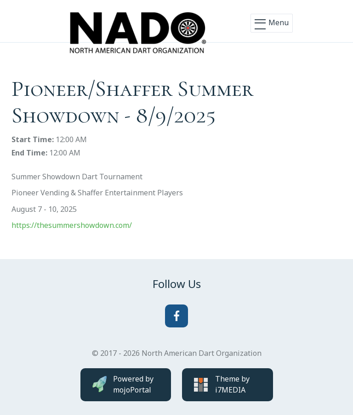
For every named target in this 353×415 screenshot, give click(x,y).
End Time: (29, 153)
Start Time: (32, 139)
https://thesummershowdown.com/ (71, 225)
